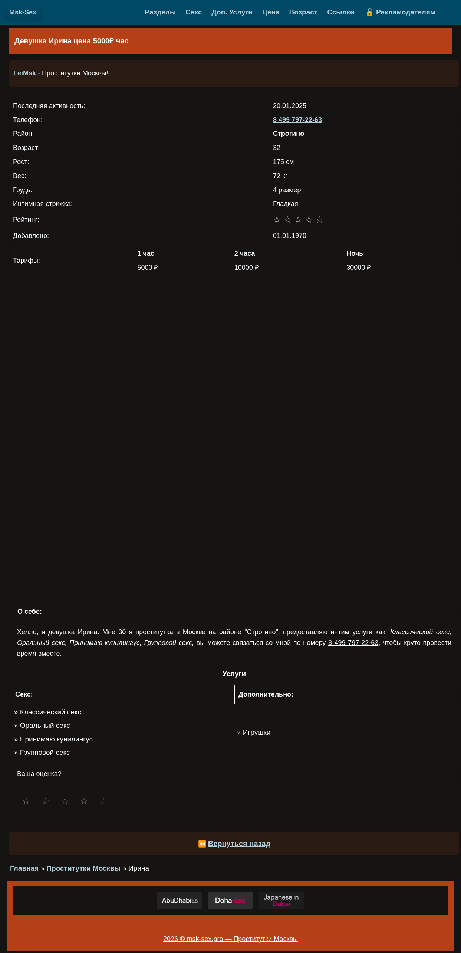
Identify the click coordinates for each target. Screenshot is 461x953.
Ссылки (341, 12)
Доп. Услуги (232, 12)
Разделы (160, 12)
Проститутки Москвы (83, 868)
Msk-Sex (22, 12)
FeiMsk (24, 73)
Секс (193, 12)
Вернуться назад (239, 843)
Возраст (303, 12)
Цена (271, 12)
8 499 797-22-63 (297, 120)
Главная (24, 868)
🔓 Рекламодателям (400, 12)
